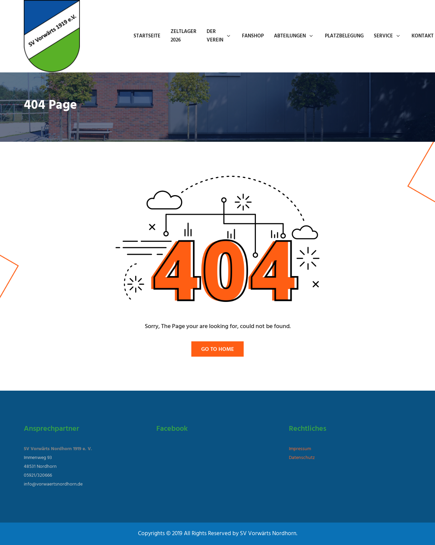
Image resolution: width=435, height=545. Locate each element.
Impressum (300, 449)
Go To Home (217, 349)
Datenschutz (302, 458)
